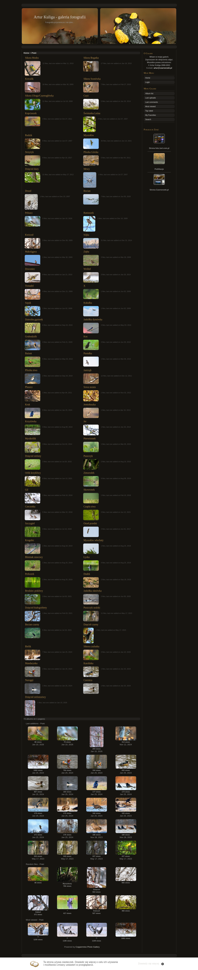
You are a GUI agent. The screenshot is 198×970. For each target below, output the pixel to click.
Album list (149, 93)
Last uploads (150, 98)
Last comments (151, 102)
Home (26, 53)
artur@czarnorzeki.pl (163, 68)
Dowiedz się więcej (148, 963)
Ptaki (34, 53)
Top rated (149, 111)
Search (148, 119)
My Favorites (150, 115)
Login (147, 82)
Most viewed (150, 106)
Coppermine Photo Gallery (87, 947)
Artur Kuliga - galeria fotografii (60, 17)
